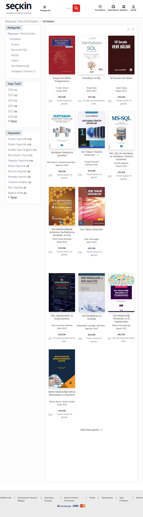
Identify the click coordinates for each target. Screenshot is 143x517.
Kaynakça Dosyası (49, 499)
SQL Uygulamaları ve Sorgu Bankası (62, 317)
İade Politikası (124, 499)
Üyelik (92, 497)
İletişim (139, 497)
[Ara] (76, 8)
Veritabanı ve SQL (91, 78)
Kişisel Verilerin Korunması (71, 499)
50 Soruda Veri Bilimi (121, 78)
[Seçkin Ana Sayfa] (18, 7)
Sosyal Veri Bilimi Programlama (62, 80)
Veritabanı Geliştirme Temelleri (62, 154)
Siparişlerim (107, 497)
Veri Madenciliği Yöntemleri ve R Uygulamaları (121, 318)
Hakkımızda (5, 497)
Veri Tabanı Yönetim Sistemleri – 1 (91, 153)
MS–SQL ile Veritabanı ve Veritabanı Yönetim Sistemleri (121, 156)
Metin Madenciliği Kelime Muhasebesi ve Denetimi (62, 393)
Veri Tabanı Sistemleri (91, 229)
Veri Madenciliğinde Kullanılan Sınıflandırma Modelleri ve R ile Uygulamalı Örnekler (62, 234)
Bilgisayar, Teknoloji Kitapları (21, 21)
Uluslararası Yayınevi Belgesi (27, 499)
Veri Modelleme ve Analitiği (91, 317)
